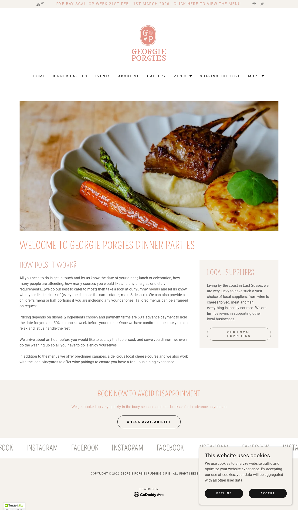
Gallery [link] (156, 76)
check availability (149, 422)
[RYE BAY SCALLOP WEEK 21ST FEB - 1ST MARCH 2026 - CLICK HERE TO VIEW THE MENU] (149, 4)
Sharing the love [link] (220, 76)
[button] (183, 76)
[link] (149, 44)
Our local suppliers (239, 334)
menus (154, 289)
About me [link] (129, 76)
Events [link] (103, 76)
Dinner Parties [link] (70, 76)
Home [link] (39, 76)
